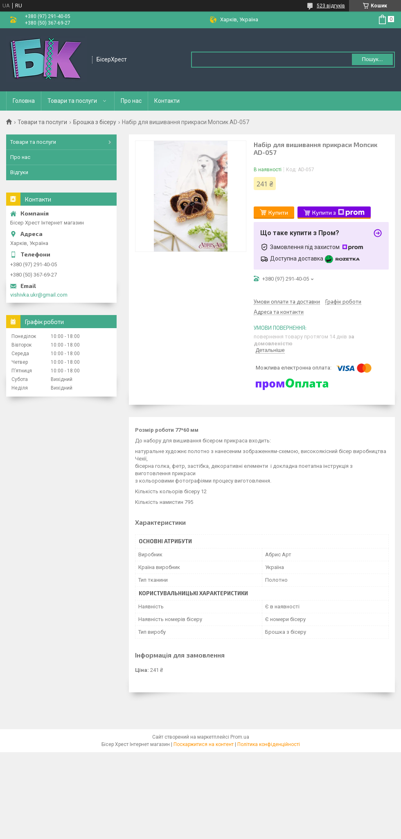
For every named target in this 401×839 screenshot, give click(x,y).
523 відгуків (331, 6)
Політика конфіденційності (268, 744)
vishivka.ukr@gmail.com (39, 295)
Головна (24, 101)
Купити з (338, 212)
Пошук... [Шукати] (372, 59)
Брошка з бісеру (94, 122)
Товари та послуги (72, 101)
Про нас (131, 101)
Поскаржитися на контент (203, 744)
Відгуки (19, 172)
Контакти (167, 101)
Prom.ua (239, 737)
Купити (278, 212)
